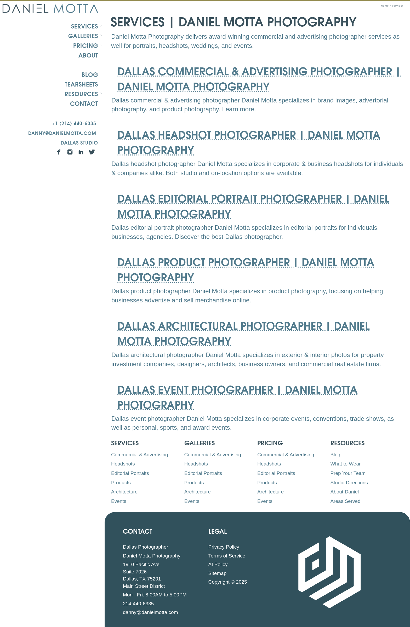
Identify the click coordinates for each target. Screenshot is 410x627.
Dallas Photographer (145, 547)
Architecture (124, 491)
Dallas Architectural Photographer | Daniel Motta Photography (243, 332)
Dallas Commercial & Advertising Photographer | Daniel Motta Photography (259, 78)
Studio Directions (349, 482)
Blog (90, 74)
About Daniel (345, 491)
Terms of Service (226, 556)
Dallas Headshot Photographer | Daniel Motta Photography (248, 141)
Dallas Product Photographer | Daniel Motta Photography (245, 268)
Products (121, 482)
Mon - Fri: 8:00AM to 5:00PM (155, 594)
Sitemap (217, 573)
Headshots (123, 464)
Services (84, 25)
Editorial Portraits (130, 473)
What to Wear (346, 464)
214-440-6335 (138, 603)
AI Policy (218, 564)
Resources (81, 93)
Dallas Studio (79, 142)
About (88, 54)
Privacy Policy (223, 547)
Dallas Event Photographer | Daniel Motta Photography (237, 396)
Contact (84, 103)
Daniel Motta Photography (151, 556)
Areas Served (346, 501)
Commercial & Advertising (139, 454)
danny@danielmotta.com (62, 132)
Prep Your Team (348, 473)
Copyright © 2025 (227, 582)
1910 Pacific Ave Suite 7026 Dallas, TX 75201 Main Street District (144, 575)
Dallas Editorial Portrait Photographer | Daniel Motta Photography (253, 205)
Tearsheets (81, 83)
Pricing (85, 45)
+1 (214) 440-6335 (74, 122)
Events (118, 501)
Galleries (83, 35)
